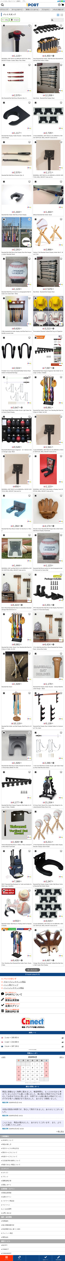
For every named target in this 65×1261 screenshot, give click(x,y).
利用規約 (5, 1221)
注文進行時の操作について (11, 1160)
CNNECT (5, 1249)
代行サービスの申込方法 (10, 1148)
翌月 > (62, 1057)
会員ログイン (6, 1197)
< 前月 (3, 1057)
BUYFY (4, 1245)
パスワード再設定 (8, 1201)
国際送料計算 (6, 1181)
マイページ (6, 1205)
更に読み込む (32, 970)
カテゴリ (5, 1172)
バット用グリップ (10, 985)
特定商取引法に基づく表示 (11, 1229)
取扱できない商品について (11, 1164)
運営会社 (5, 1237)
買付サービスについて (9, 1152)
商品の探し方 (6, 1144)
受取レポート (6, 1185)
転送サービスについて (9, 1156)
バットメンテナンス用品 (13, 988)
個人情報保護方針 (8, 1225)
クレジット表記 (7, 1233)
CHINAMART (6, 1253)
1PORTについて (7, 1140)
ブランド (5, 1177)
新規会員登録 (6, 1193)
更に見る (61, 1131)
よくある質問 (6, 1209)
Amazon (14, 20)
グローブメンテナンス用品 (14, 982)
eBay (5, 20)
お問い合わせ (6, 1213)
